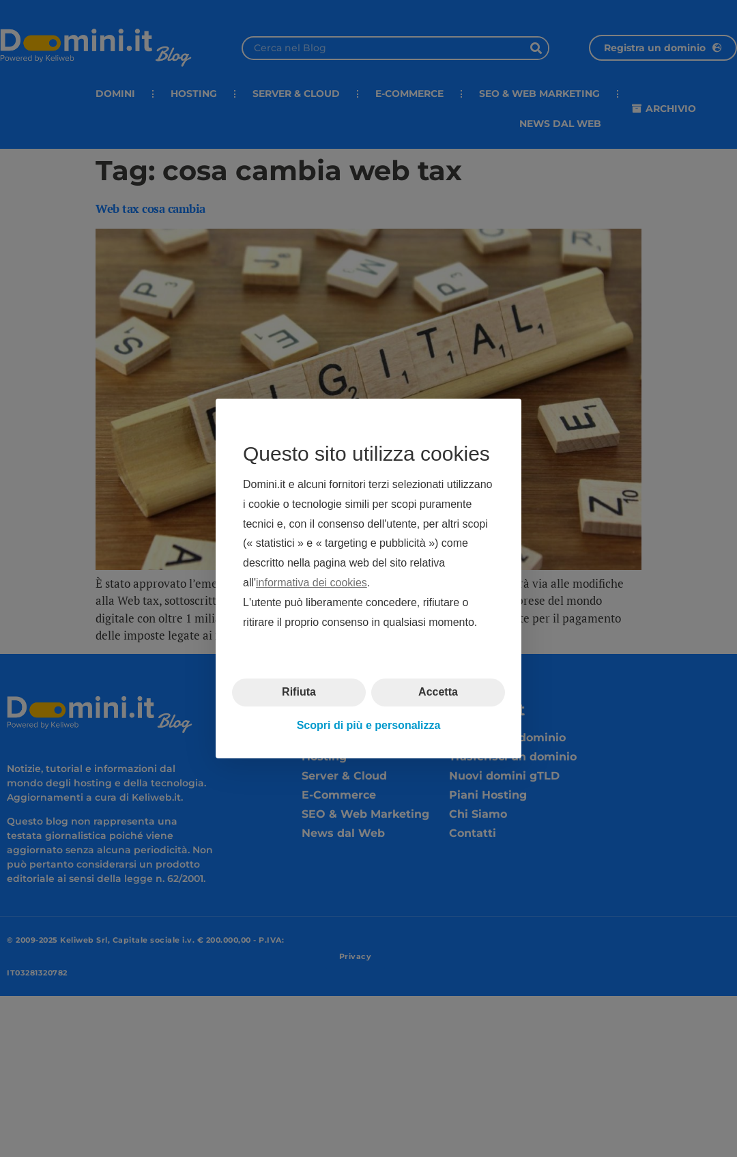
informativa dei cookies (311, 582)
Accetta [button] (438, 692)
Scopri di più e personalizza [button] (369, 725)
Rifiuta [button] (299, 692)
